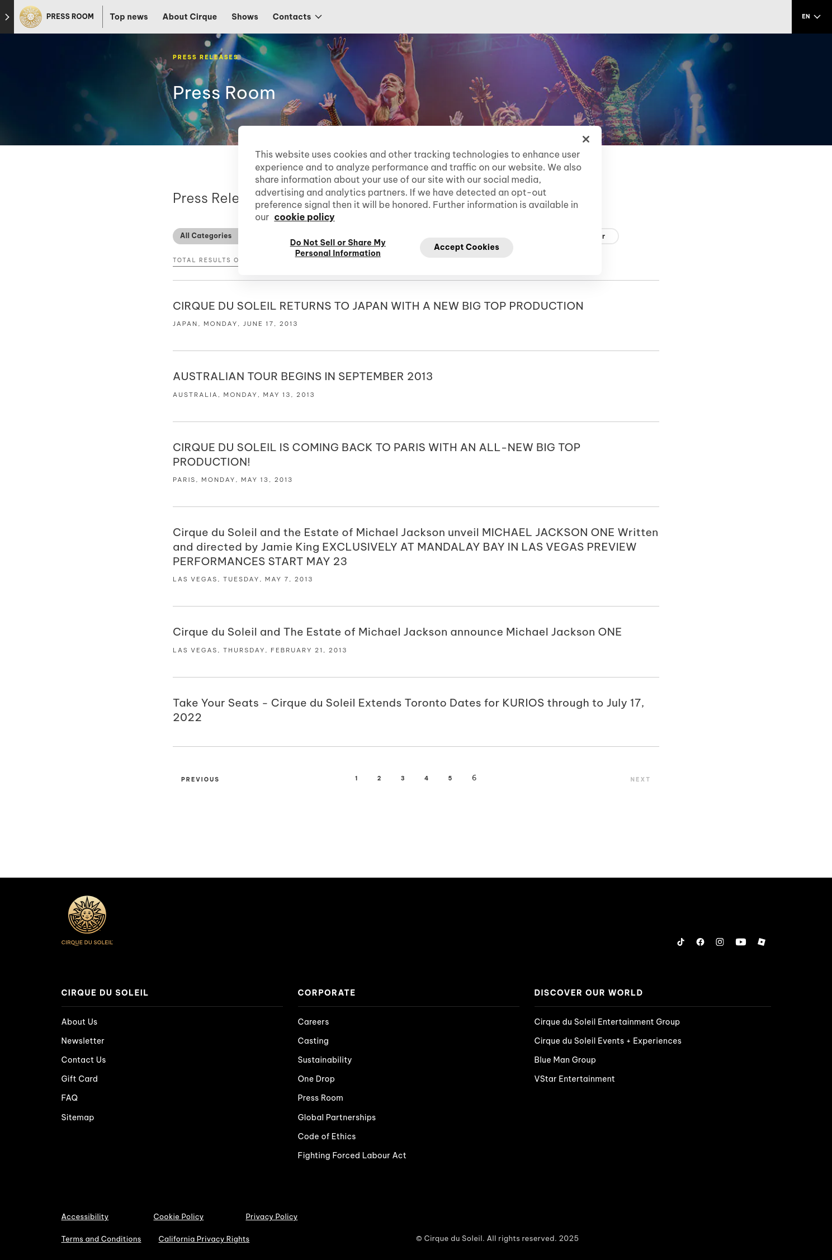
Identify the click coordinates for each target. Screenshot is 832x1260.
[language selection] (812, 17)
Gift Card (80, 1079)
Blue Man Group (566, 1060)
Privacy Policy (271, 1216)
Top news (129, 17)
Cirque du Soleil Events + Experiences (608, 1041)
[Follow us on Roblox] (761, 941)
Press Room (321, 1098)
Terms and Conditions (101, 1238)
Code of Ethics (327, 1136)
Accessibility (85, 1216)
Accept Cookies (466, 247)
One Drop (316, 1079)
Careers (313, 1022)
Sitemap (78, 1117)
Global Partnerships (337, 1117)
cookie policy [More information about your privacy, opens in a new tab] (304, 216)
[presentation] (172, 993)
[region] (420, 200)
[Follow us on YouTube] (741, 941)
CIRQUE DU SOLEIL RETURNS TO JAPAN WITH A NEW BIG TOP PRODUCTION (378, 305)
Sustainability (325, 1060)
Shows (244, 17)
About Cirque (190, 17)
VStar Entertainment (575, 1079)
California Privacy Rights (204, 1238)
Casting (313, 1041)
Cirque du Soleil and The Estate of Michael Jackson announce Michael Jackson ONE (397, 631)
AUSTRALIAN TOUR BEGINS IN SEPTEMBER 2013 (303, 376)
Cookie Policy (178, 1216)
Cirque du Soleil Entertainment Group (607, 1022)
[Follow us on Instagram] (720, 941)
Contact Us (84, 1060)
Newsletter (83, 1041)
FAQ (70, 1098)
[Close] (586, 139)
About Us (80, 1022)
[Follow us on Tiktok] (681, 941)
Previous (200, 779)
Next (641, 779)
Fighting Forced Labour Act (352, 1155)
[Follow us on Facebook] (700, 941)
